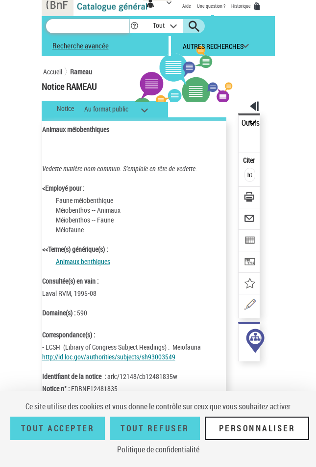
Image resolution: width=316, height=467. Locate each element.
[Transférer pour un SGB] (249, 263)
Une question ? (211, 5)
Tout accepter (58, 428)
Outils (251, 123)
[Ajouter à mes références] (249, 284)
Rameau (81, 71)
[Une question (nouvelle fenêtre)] (249, 306)
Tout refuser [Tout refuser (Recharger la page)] (155, 428)
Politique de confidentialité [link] (158, 449)
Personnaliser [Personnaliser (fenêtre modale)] (257, 428)
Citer (249, 160)
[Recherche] (87, 26)
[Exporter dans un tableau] (249, 241)
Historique (241, 5)
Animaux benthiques (83, 261)
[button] (134, 26)
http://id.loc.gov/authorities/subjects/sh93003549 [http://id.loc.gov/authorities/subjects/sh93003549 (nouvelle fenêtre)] (108, 356)
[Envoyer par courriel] (249, 220)
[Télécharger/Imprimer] (249, 198)
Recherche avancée (80, 45)
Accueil (52, 71)
